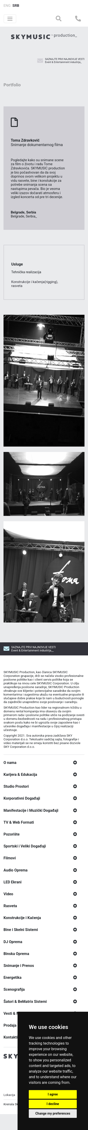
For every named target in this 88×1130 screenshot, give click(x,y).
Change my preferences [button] (52, 1113)
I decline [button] (53, 1104)
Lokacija (9, 1116)
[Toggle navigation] (10, 18)
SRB (15, 5)
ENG (7, 5)
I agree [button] (53, 1094)
